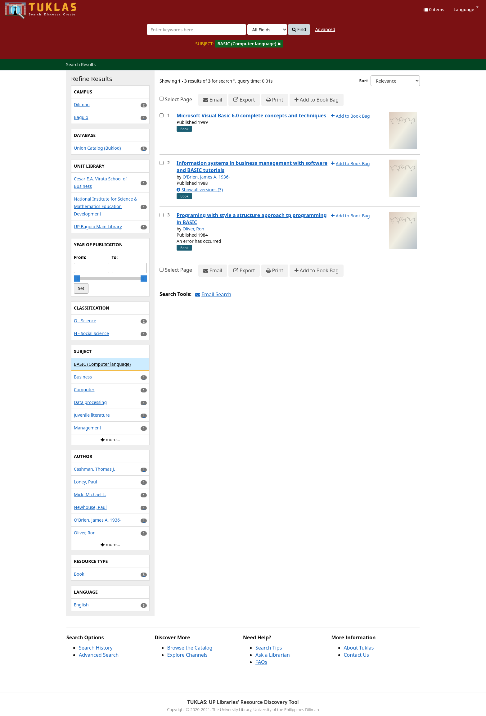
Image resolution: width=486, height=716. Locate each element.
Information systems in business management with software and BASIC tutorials (252, 167)
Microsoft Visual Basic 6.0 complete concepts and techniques (251, 115)
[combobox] (196, 29)
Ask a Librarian (272, 654)
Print (274, 99)
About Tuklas (359, 647)
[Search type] (267, 29)
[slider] (77, 278)
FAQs (261, 662)
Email (212, 99)
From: (80, 257)
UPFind (20, 8)
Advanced (325, 29)
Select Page (178, 99)
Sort (363, 81)
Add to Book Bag (317, 99)
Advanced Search (99, 654)
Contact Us (356, 654)
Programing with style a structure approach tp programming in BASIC (252, 219)
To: (115, 257)
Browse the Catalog (190, 647)
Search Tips (268, 647)
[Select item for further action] (162, 115)
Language (466, 9)
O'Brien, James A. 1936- (206, 177)
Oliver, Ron (193, 229)
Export (244, 99)
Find (299, 29)
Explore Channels (187, 654)
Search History (96, 647)
